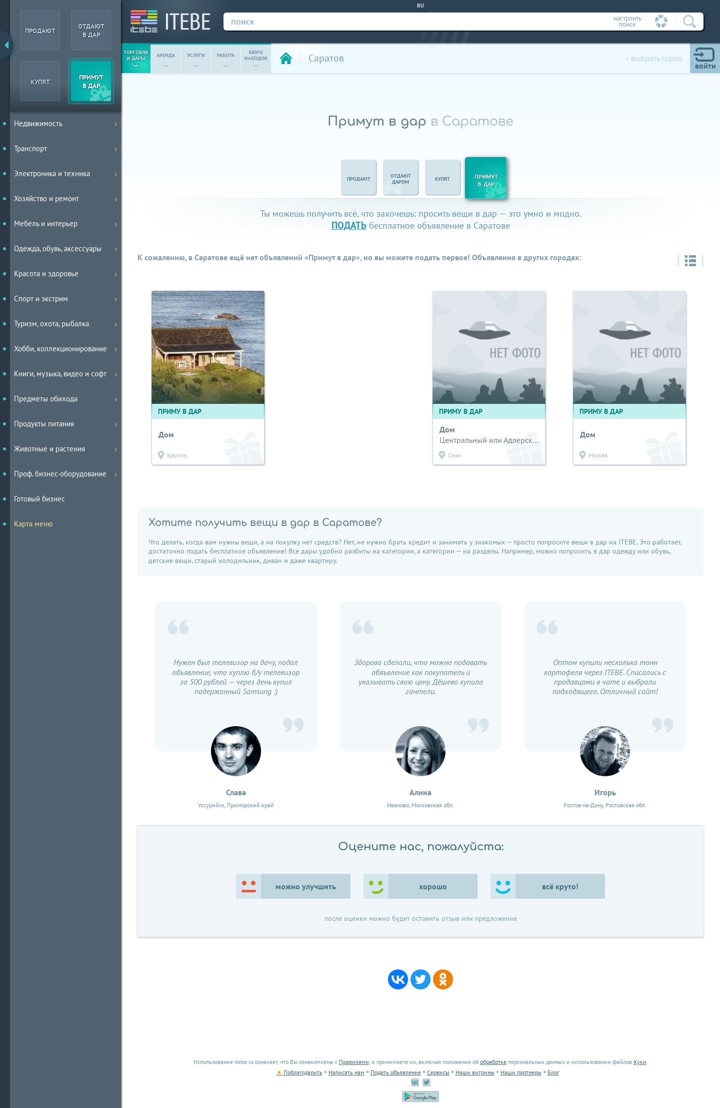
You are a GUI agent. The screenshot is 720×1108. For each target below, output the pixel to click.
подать (349, 225)
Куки (640, 1061)
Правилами (354, 1061)
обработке (493, 1061)
